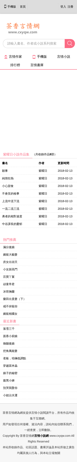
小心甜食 (8, 186)
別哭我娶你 (10, 387)
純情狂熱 (8, 178)
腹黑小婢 (9, 380)
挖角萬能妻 (10, 351)
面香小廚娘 (10, 336)
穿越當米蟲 (10, 365)
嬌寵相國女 (10, 313)
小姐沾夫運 (10, 395)
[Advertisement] (38, 112)
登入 (63, 6)
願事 (5, 170)
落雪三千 (9, 328)
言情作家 (13, 56)
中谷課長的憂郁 (12, 224)
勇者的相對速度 (12, 216)
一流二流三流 (10, 208)
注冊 (70, 6)
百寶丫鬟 (9, 276)
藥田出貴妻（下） (14, 299)
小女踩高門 (10, 269)
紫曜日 (43, 170)
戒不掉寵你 (10, 306)
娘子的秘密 (10, 373)
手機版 (10, 6)
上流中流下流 (10, 201)
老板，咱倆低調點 (14, 358)
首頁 (23, 6)
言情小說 (63, 56)
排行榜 (15, 65)
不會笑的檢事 (10, 193)
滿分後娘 (9, 247)
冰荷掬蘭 (9, 291)
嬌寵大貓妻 (10, 254)
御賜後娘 (9, 343)
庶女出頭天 (10, 262)
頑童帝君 (9, 284)
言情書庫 (37, 65)
